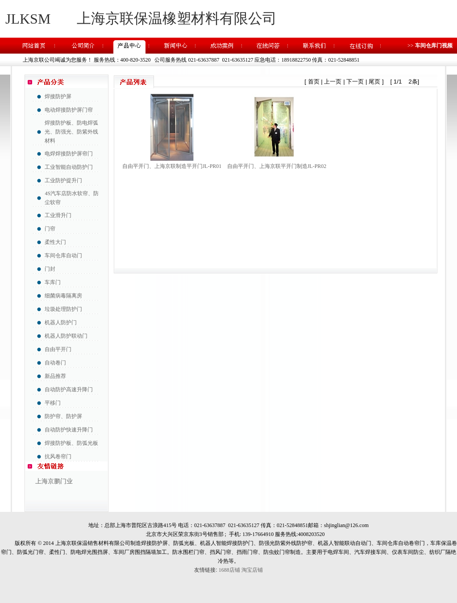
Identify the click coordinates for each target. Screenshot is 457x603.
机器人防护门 (61, 322)
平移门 (53, 403)
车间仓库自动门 (63, 255)
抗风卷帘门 (58, 456)
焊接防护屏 (58, 96)
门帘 (50, 229)
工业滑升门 (58, 215)
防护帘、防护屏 (63, 416)
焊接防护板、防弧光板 (71, 443)
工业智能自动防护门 (69, 167)
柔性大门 (55, 242)
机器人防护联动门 (66, 336)
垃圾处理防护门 (63, 309)
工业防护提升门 (63, 180)
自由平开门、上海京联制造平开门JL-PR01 (172, 166)
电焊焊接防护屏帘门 (69, 154)
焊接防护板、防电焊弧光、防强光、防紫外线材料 (71, 132)
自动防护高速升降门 (69, 389)
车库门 (53, 282)
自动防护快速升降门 (69, 430)
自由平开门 (58, 349)
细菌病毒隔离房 (63, 296)
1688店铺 (229, 570)
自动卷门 (55, 363)
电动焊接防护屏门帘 (69, 110)
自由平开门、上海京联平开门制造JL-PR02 (277, 166)
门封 (50, 269)
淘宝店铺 (252, 570)
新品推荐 (55, 376)
